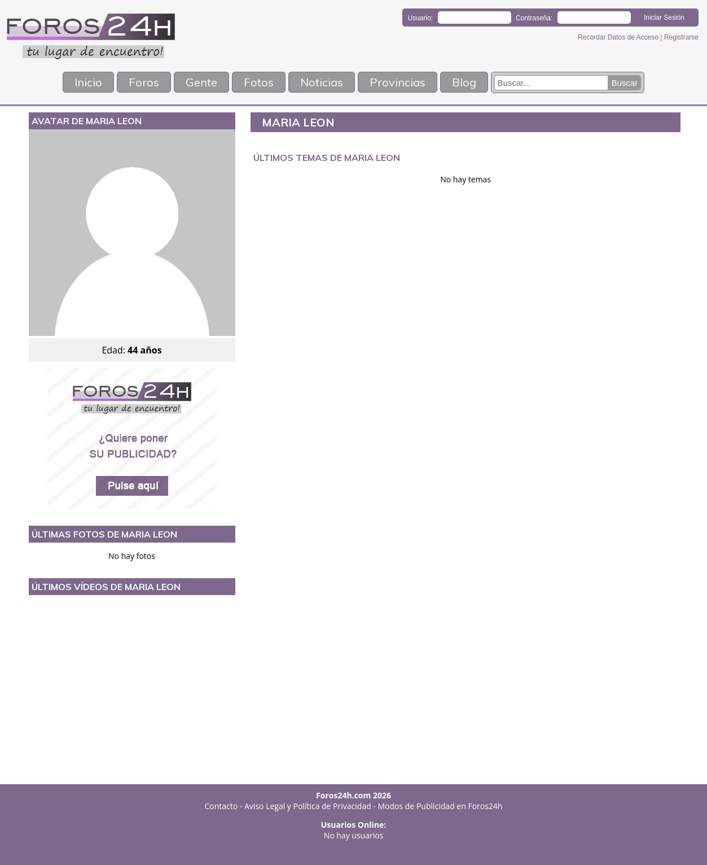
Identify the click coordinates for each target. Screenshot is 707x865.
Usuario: (420, 18)
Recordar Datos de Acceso (619, 37)
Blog (464, 82)
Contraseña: (534, 18)
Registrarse (681, 37)
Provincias (397, 82)
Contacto (221, 806)
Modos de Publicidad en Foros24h (440, 806)
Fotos (259, 82)
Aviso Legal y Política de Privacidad (307, 806)
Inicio (88, 82)
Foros (144, 82)
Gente (201, 82)
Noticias (321, 82)
